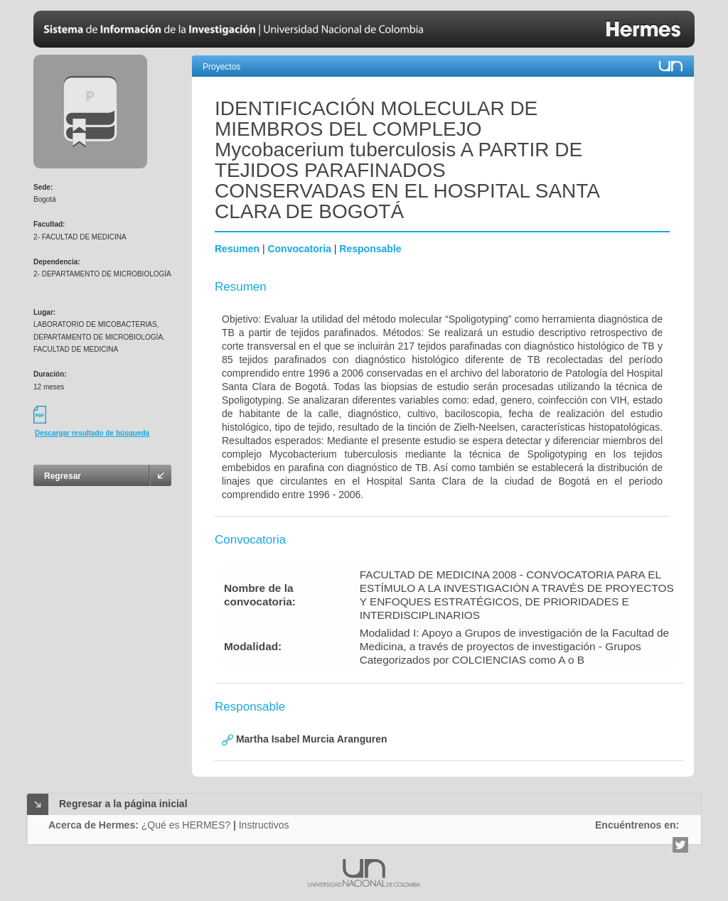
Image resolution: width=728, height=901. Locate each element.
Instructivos (264, 825)
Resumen (237, 248)
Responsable (370, 248)
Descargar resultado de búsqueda (92, 433)
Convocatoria (299, 248)
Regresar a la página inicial (123, 803)
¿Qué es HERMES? (185, 825)
